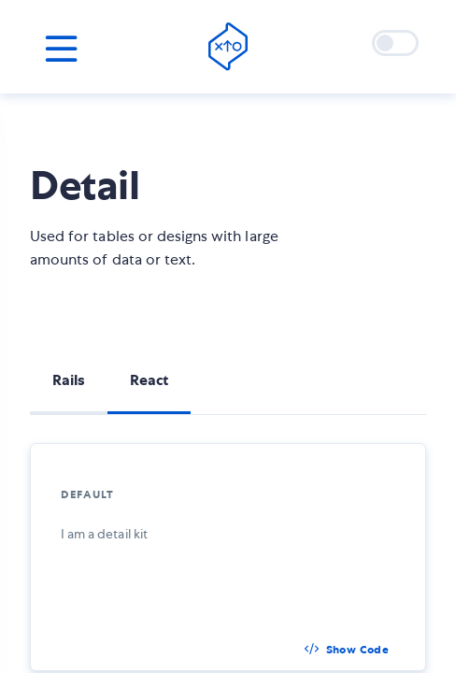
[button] (347, 650)
